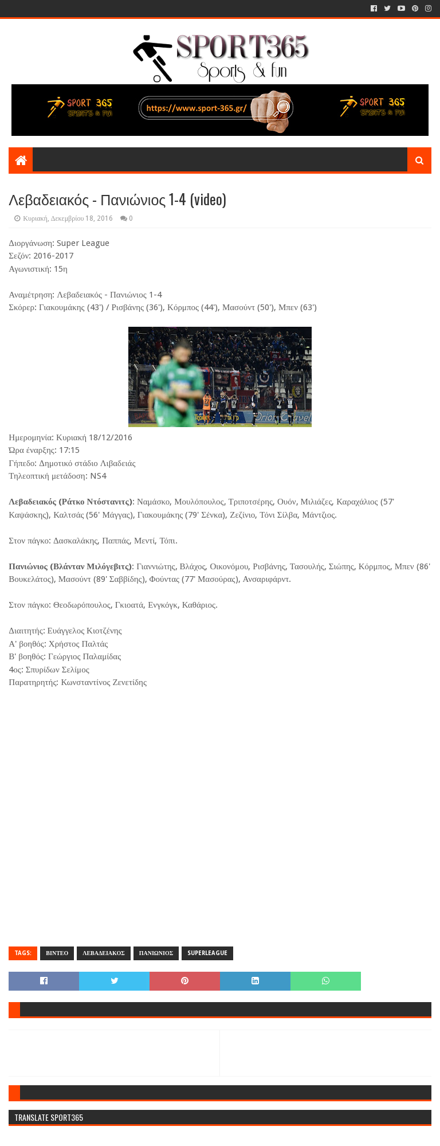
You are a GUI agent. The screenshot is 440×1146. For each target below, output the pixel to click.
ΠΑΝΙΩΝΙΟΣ (156, 953)
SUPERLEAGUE (207, 953)
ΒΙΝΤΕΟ (57, 953)
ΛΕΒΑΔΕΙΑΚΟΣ (103, 953)
